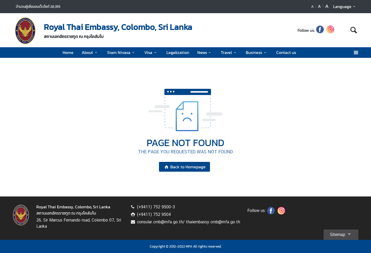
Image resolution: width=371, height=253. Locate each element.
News (205, 52)
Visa (151, 52)
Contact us (286, 52)
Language (345, 6)
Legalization (177, 52)
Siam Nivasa (121, 52)
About (90, 52)
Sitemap (341, 234)
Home (68, 52)
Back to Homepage (184, 167)
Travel (229, 52)
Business (257, 52)
